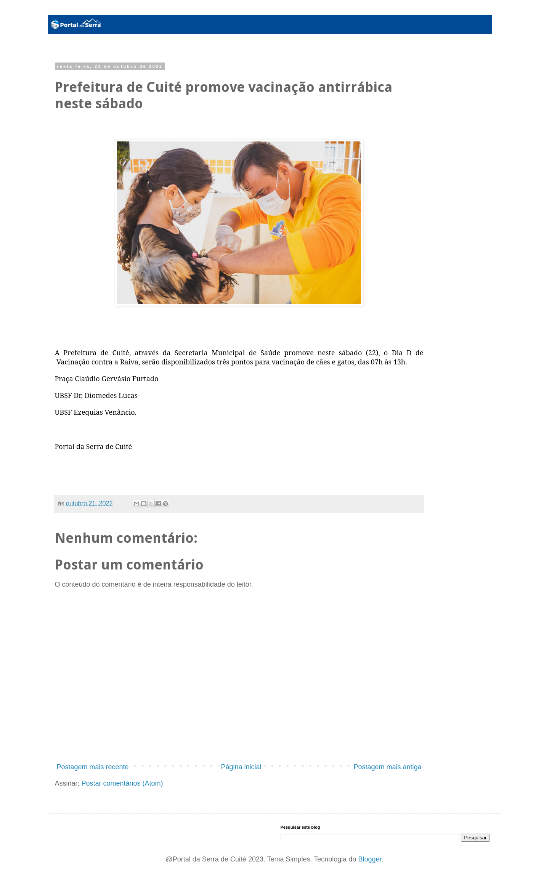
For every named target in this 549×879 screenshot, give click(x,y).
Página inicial (241, 767)
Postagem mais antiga (387, 767)
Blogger (369, 859)
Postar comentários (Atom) (122, 783)
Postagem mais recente (93, 767)
